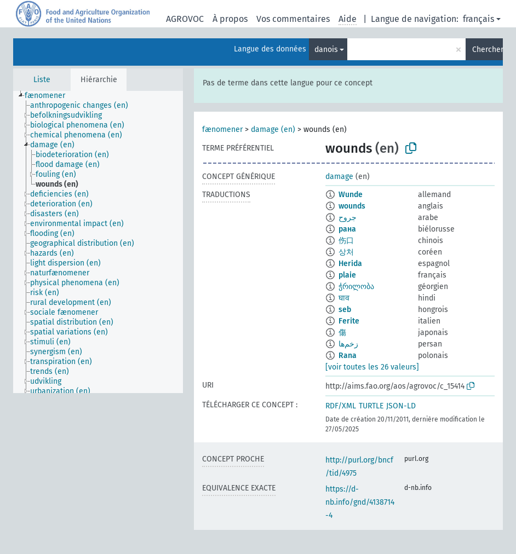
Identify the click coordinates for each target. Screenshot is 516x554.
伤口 (346, 240)
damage (339, 176)
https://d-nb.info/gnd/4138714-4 (359, 502)
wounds (352, 206)
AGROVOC (185, 19)
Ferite (349, 321)
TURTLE (371, 406)
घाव (344, 298)
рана (347, 229)
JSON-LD (401, 406)
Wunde (351, 194)
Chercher (487, 49)
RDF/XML (340, 406)
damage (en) (273, 129)
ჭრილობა (356, 286)
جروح (348, 217)
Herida (350, 263)
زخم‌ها (348, 344)
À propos (230, 19)
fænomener (222, 129)
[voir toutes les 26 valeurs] (372, 367)
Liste (41, 79)
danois (326, 49)
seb (345, 309)
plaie (347, 275)
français (478, 19)
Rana (348, 355)
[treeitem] (49, 96)
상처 (346, 252)
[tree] (98, 242)
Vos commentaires (293, 19)
